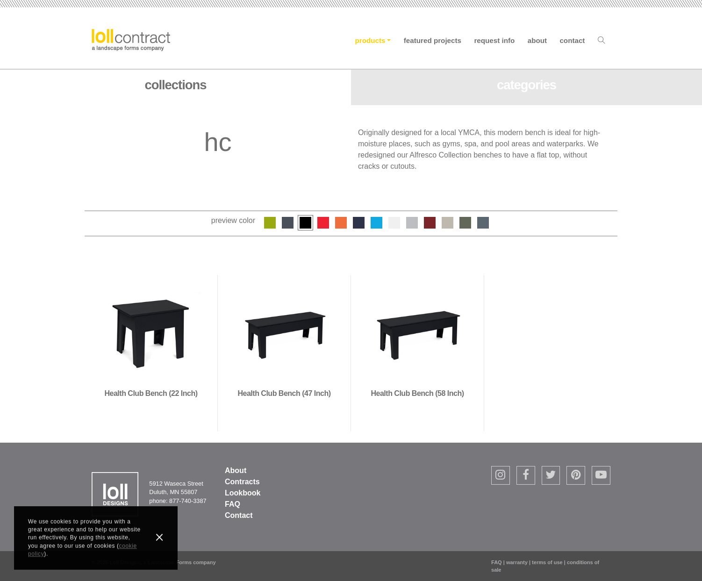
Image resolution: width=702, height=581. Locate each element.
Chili (430, 223)
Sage (465, 223)
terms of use (547, 562)
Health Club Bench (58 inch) (417, 393)
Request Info (494, 40)
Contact (572, 40)
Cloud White (394, 223)
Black (305, 223)
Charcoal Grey (288, 223)
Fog (447, 223)
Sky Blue (376, 223)
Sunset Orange (341, 223)
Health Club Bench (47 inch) (284, 393)
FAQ (232, 504)
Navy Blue (359, 223)
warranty (517, 562)
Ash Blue (483, 223)
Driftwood (412, 223)
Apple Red (323, 223)
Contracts (242, 482)
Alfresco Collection (440, 155)
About (537, 40)
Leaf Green (270, 223)
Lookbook (242, 493)
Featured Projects (432, 40)
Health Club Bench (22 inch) (151, 393)
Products (370, 40)
